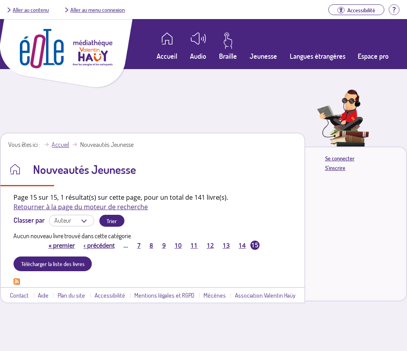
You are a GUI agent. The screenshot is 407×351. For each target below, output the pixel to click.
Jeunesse (263, 56)
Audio (198, 56)
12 (210, 245)
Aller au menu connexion (97, 9)
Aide (43, 295)
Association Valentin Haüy (265, 295)
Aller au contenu (31, 9)
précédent (98, 245)
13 (226, 245)
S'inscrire (335, 167)
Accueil (60, 144)
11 (194, 245)
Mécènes (215, 295)
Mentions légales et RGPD (164, 295)
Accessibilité (110, 295)
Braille (228, 56)
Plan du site (71, 295)
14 (242, 245)
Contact (19, 295)
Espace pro (373, 56)
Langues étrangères (317, 56)
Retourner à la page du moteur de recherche (81, 206)
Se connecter (340, 158)
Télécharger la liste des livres (53, 263)
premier (61, 245)
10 (178, 245)
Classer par (29, 220)
